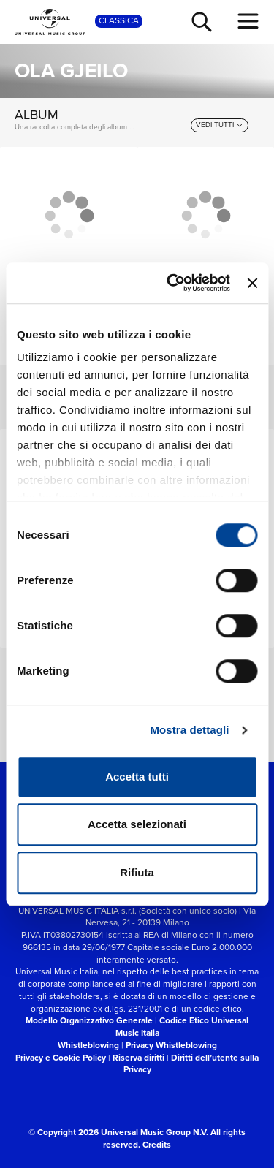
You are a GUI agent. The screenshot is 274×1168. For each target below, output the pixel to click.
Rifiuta (137, 872)
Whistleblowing (88, 1045)
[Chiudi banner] (252, 283)
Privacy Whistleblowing (171, 1045)
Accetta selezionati (137, 824)
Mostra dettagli (189, 730)
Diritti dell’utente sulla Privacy (191, 1064)
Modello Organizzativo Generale (89, 1020)
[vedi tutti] (219, 125)
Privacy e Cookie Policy (60, 1057)
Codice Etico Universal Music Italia (182, 1026)
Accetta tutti (137, 776)
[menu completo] (248, 21)
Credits (156, 1144)
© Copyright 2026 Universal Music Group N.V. (118, 1132)
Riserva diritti (138, 1057)
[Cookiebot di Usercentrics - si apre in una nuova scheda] (172, 282)
